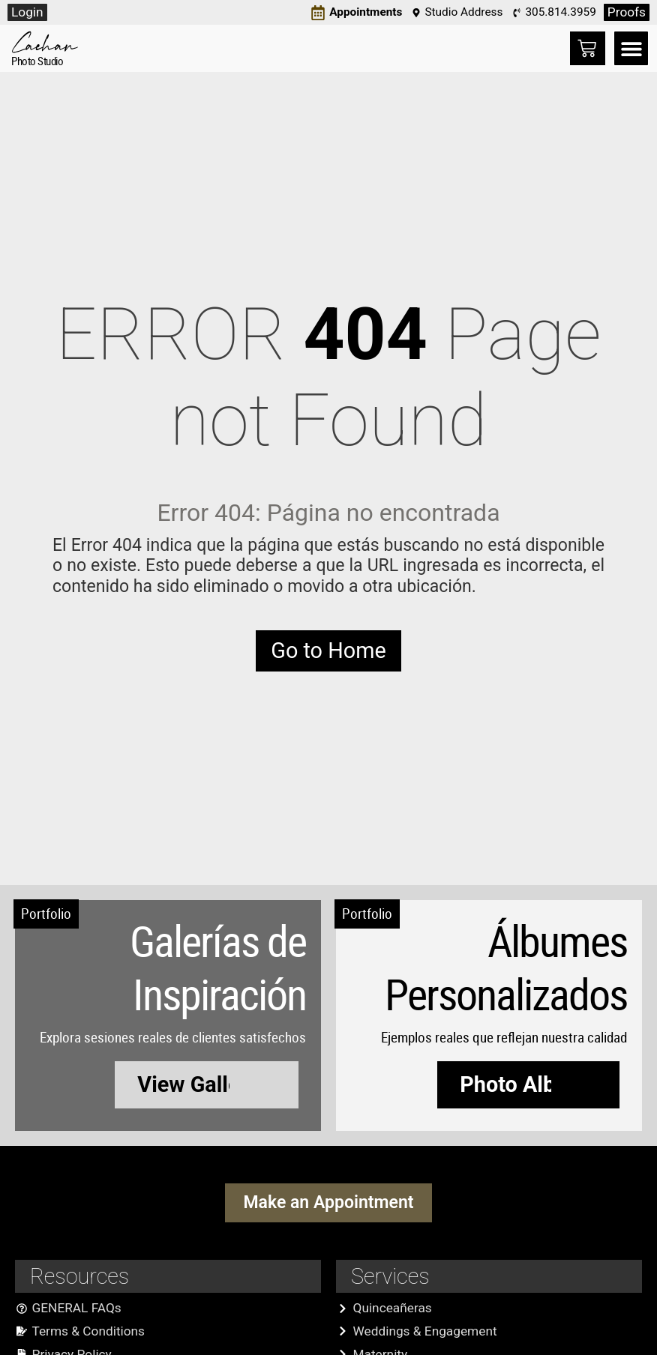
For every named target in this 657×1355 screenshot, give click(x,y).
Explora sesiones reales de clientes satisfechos (173, 1037)
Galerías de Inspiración (218, 967)
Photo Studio (37, 60)
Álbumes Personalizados (506, 967)
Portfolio (46, 913)
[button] (631, 48)
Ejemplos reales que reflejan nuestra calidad (504, 1037)
